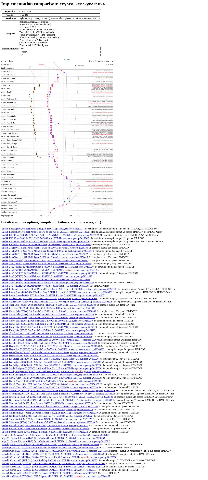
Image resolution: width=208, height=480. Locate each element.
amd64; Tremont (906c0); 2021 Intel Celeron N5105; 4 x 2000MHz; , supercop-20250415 (47, 410)
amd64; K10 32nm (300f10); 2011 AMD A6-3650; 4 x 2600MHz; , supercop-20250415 (45, 239)
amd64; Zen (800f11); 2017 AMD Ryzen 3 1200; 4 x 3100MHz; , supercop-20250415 (45, 258)
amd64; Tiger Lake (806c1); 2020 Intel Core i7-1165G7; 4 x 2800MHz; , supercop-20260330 (49, 305)
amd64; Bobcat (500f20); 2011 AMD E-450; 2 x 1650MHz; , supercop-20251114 (42, 229)
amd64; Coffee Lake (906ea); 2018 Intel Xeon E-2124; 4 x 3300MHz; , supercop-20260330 (47, 325)
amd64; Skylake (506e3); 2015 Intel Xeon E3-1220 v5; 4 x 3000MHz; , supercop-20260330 (47, 337)
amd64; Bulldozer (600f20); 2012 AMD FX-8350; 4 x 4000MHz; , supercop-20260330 (46, 245)
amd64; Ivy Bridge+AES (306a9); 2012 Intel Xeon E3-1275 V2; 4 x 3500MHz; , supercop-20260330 (52, 363)
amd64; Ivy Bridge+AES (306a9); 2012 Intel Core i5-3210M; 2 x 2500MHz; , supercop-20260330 (50, 359)
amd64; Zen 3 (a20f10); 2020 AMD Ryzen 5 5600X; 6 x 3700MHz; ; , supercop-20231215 (50, 271)
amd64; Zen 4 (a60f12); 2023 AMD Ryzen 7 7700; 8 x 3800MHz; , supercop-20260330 (45, 286)
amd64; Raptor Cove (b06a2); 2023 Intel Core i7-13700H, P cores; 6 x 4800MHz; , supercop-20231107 (53, 296)
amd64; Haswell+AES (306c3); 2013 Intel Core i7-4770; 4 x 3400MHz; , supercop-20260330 (53, 350)
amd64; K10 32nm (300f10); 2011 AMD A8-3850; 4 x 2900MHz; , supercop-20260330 (45, 242)
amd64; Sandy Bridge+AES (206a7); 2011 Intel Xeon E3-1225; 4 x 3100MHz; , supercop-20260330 (51, 369)
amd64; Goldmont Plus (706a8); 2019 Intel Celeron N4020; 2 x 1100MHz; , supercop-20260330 (50, 413)
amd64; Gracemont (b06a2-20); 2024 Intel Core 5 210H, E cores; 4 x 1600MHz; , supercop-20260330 (58, 401)
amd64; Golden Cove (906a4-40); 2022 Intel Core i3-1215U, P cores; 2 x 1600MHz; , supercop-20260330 (56, 302)
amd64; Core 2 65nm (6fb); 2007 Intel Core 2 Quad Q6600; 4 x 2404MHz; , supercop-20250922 (50, 385)
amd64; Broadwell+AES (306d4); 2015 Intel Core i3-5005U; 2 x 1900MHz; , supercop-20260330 (49, 344)
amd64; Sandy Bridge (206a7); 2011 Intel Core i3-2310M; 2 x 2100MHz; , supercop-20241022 (50, 375)
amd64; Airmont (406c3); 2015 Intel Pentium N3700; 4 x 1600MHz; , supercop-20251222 (47, 420)
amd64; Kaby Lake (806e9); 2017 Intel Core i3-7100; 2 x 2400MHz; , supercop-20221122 (48, 331)
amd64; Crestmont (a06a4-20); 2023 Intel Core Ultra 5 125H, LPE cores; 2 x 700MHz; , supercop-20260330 (58, 391)
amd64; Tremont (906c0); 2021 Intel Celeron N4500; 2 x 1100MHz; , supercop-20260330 (47, 404)
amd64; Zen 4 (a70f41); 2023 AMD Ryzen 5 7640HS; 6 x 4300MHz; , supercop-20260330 (48, 283)
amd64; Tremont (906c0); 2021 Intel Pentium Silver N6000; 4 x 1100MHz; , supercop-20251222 (50, 407)
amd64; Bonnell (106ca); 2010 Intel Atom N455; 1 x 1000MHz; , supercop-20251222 (45, 432)
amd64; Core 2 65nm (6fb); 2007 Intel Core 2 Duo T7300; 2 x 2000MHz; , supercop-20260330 (50, 388)
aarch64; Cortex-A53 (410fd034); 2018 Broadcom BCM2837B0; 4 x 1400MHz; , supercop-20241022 (53, 464)
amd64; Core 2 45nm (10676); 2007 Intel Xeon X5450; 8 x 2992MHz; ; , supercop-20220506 (52, 382)
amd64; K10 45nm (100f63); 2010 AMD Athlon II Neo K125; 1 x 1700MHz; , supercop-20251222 (50, 236)
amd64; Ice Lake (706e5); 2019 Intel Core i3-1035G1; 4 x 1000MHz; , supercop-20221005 (48, 309)
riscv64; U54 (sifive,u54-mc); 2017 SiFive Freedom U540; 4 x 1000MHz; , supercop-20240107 (55, 436)
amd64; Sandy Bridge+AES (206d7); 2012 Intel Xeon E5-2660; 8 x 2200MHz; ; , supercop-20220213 (56, 372)
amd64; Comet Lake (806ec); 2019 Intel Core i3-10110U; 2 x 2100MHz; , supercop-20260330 (49, 312)
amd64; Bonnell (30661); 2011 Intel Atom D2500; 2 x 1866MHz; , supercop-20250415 (45, 429)
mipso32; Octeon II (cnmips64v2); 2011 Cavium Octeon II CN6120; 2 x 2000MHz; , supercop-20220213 (56, 442)
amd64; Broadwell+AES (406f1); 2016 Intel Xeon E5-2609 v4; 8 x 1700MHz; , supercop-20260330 (51, 340)
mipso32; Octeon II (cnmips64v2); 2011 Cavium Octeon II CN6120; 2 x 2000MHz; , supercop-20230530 (53, 439)
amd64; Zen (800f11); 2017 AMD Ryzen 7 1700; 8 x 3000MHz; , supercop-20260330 (45, 248)
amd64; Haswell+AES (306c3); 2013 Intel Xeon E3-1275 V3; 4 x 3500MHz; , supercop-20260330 (51, 347)
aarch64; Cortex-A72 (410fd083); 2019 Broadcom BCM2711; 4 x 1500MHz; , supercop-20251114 (49, 470)
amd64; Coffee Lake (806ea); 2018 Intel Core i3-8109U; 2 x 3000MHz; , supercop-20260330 (47, 321)
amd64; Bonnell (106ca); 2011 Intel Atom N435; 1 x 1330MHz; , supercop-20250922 (45, 426)
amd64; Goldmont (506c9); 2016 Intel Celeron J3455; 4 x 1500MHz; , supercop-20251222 (47, 417)
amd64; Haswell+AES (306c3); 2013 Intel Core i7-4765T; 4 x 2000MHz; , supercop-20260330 (49, 353)
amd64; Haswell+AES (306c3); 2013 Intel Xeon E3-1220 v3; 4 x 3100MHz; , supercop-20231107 (50, 356)
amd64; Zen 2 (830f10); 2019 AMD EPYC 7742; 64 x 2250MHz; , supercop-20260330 (45, 261)
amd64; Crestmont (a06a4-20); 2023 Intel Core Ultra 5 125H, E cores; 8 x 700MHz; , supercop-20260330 (58, 394)
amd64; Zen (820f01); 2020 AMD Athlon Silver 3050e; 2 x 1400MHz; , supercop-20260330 (47, 252)
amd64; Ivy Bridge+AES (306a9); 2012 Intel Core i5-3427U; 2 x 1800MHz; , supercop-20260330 (51, 366)
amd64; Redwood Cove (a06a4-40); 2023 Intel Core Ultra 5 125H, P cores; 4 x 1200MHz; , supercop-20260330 (59, 290)
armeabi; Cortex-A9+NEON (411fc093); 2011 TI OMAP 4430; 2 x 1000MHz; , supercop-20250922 (52, 455)
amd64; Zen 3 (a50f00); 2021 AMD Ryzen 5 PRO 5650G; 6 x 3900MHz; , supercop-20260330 (49, 274)
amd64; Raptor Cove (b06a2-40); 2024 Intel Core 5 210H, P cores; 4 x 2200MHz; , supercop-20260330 (57, 293)
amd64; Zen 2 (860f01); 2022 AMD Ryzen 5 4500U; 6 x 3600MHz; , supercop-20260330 (46, 264)
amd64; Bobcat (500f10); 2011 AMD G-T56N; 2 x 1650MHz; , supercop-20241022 (45, 232)
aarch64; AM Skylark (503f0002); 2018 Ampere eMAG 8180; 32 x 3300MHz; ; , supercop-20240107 (56, 477)
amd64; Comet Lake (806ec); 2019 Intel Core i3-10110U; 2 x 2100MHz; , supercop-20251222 (48, 318)
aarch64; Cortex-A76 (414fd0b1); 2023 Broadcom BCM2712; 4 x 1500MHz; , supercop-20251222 (49, 474)
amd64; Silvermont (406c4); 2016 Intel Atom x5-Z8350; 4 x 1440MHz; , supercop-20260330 (48, 423)
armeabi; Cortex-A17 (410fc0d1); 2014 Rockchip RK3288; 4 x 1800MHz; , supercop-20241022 (49, 461)
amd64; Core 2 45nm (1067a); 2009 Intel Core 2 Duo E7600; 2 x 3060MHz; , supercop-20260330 (51, 378)
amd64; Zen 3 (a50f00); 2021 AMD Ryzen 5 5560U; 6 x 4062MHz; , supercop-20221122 (47, 277)
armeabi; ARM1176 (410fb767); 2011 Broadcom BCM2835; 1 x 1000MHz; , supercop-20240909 (50, 445)
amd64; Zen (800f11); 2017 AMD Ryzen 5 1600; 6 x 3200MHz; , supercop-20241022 (45, 255)
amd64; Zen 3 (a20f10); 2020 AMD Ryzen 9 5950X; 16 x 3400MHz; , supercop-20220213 (46, 280)
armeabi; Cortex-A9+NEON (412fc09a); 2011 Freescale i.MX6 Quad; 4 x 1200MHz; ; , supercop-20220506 (59, 458)
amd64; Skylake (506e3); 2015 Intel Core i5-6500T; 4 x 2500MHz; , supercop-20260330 (47, 334)
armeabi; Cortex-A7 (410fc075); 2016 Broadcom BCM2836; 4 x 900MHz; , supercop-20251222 (50, 448)
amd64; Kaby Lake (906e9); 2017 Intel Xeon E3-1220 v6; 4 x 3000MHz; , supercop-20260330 (49, 328)
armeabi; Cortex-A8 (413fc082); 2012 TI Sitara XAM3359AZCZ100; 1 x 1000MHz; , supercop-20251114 (54, 451)
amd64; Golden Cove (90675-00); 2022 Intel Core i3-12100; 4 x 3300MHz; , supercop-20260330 (49, 299)
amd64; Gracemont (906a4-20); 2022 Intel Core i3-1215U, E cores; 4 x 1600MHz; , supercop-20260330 (57, 397)
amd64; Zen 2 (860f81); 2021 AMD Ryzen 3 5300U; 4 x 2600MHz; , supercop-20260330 (48, 267)
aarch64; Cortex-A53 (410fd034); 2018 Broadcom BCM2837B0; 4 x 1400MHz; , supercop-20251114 (53, 467)
